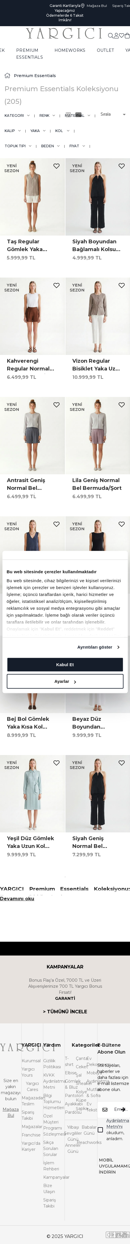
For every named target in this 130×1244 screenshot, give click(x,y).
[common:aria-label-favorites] (116, 35)
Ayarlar (65, 681)
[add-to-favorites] (56, 166)
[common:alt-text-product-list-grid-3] (78, 114)
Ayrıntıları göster (94, 647)
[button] (109, 114)
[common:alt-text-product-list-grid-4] (68, 115)
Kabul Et (65, 664)
